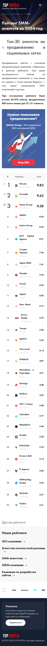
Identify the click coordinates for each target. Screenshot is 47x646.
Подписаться (16, 623)
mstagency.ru (24, 407)
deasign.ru (23, 386)
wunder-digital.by (25, 277)
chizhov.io (23, 256)
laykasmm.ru (23, 507)
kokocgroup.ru (24, 229)
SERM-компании (14, 565)
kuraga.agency (24, 363)
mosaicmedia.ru (25, 187)
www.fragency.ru (25, 428)
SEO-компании (13, 541)
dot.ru (21, 242)
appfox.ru (22, 342)
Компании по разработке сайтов (19, 574)
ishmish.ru (22, 308)
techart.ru (22, 332)
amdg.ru (22, 218)
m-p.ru (21, 376)
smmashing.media (25, 486)
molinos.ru (23, 397)
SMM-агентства (14, 558)
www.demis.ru (24, 208)
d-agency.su (23, 472)
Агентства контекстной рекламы (23, 550)
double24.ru (23, 438)
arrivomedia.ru (26, 321)
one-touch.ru (24, 352)
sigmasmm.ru (23, 266)
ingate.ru (22, 297)
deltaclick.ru (23, 449)
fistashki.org (23, 197)
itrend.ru (22, 287)
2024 (30, 28)
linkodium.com (24, 418)
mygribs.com (23, 496)
